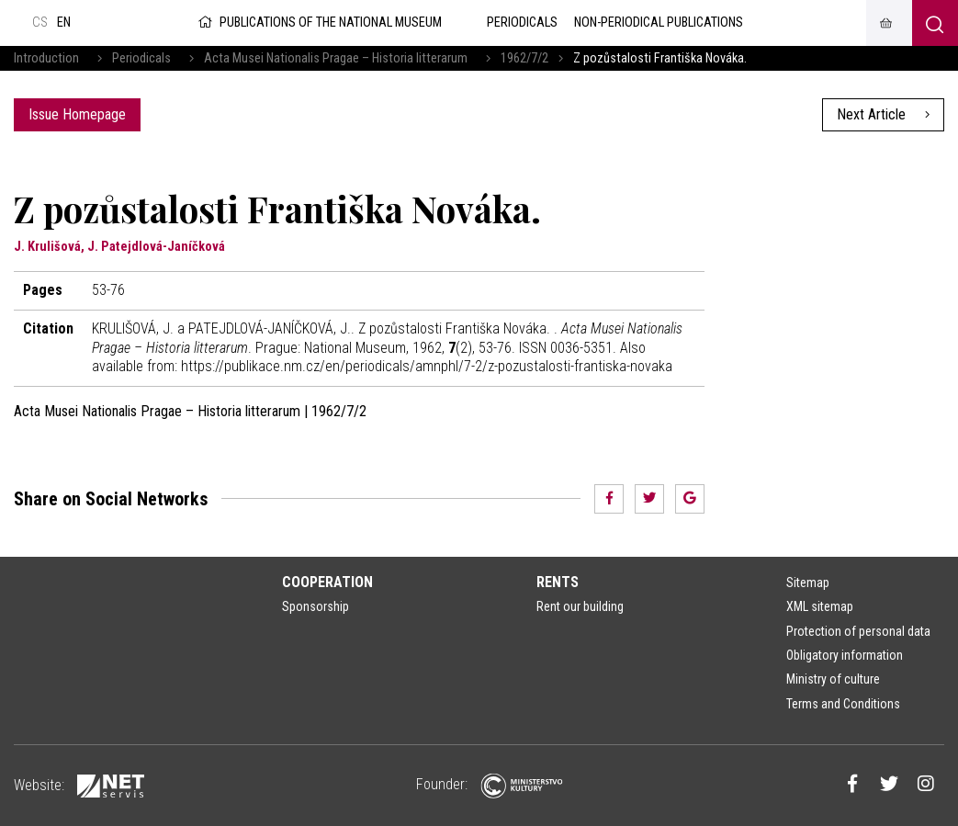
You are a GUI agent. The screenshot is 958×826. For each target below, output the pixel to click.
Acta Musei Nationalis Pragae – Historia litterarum (336, 58)
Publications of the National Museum (318, 22)
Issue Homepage (77, 114)
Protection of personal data (858, 631)
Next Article (883, 114)
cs (40, 22)
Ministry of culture (833, 679)
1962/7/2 (524, 58)
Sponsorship (315, 606)
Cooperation (327, 582)
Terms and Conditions (843, 703)
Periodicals (141, 58)
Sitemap (807, 582)
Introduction (46, 58)
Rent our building (580, 606)
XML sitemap (819, 606)
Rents (557, 582)
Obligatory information (844, 655)
